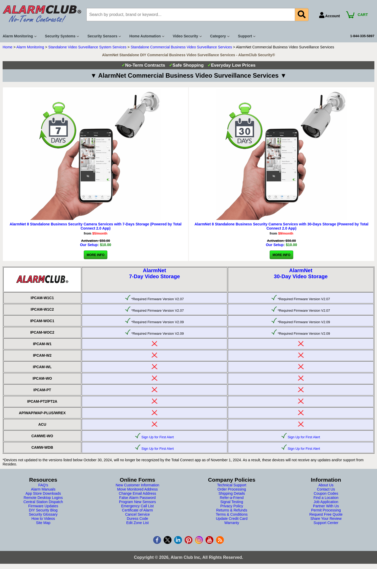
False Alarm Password (137, 498)
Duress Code (137, 518)
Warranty (231, 523)
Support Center (326, 523)
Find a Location (326, 498)
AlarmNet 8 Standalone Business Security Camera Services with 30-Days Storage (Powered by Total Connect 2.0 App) (281, 226)
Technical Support (231, 485)
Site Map (43, 523)
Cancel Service (137, 514)
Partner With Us (326, 506)
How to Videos (43, 518)
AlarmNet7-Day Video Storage (154, 273)
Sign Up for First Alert (157, 437)
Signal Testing (231, 502)
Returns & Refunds (231, 510)
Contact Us (326, 489)
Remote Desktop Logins (43, 498)
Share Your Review (325, 518)
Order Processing (232, 489)
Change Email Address (137, 493)
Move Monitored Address (137, 489)
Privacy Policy (231, 506)
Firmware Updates (43, 506)
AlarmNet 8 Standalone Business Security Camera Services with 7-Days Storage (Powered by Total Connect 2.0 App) (95, 226)
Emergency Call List (137, 506)
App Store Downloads (43, 493)
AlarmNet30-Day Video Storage (301, 273)
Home (7, 47)
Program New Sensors (137, 502)
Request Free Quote (326, 514)
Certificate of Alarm (137, 510)
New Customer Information (137, 485)
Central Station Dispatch (43, 502)
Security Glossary (43, 514)
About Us (326, 485)
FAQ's (43, 485)
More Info (95, 255)
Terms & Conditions (231, 514)
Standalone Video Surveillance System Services (87, 47)
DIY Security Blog (43, 510)
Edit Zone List (137, 523)
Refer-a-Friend (231, 498)
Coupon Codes (326, 493)
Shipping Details (231, 493)
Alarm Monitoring (30, 47)
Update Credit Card (232, 518)
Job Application (326, 502)
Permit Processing (326, 510)
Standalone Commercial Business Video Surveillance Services (181, 47)
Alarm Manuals (43, 489)
